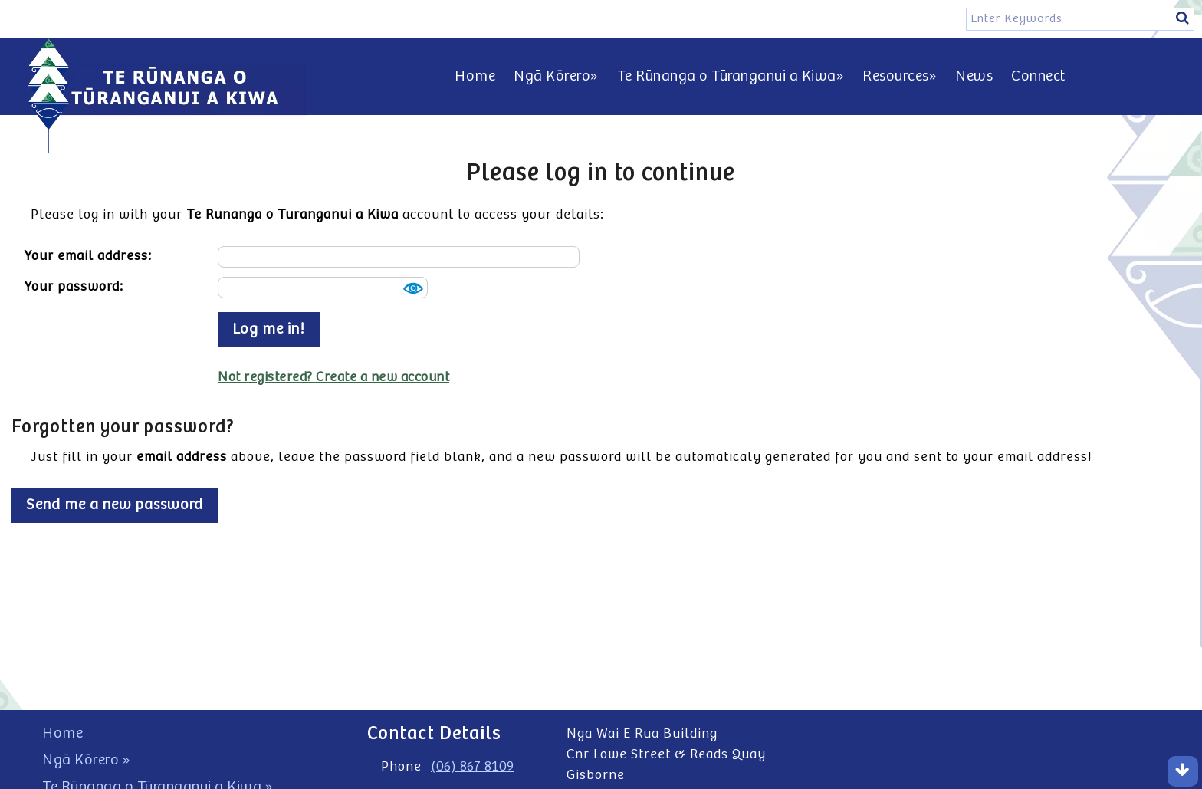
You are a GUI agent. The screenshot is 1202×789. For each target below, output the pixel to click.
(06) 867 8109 (472, 766)
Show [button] (411, 288)
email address (181, 457)
